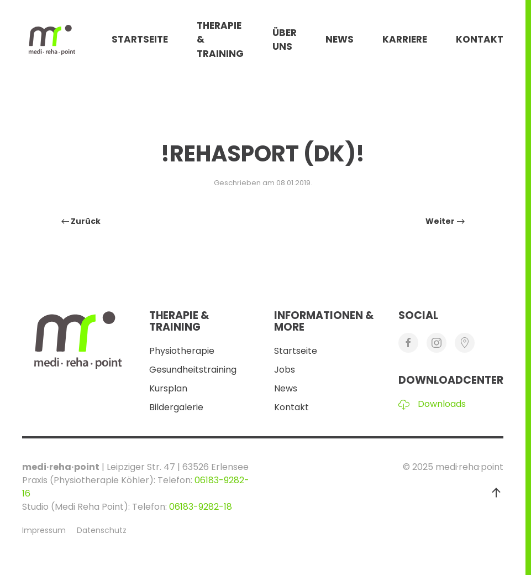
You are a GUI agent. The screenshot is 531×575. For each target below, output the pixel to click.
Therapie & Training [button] (220, 39)
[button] (496, 492)
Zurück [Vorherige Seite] (81, 221)
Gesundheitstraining (192, 369)
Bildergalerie (176, 407)
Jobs (284, 369)
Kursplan (168, 388)
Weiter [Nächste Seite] (445, 221)
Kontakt (479, 39)
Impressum (44, 530)
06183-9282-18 (200, 506)
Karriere (404, 39)
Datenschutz (102, 530)
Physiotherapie (181, 350)
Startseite (140, 39)
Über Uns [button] (284, 40)
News (339, 39)
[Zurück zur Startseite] (67, 40)
